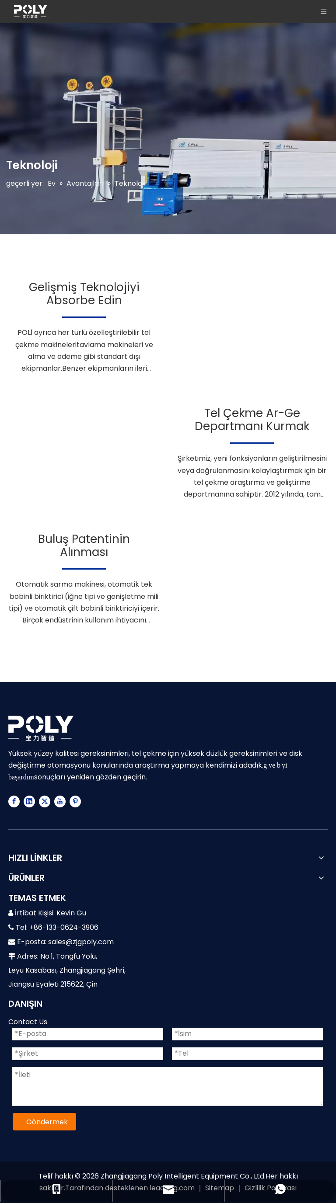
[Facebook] (14, 801)
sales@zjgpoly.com (81, 942)
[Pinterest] (75, 801)
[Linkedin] (29, 801)
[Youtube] (60, 801)
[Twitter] (44, 801)
